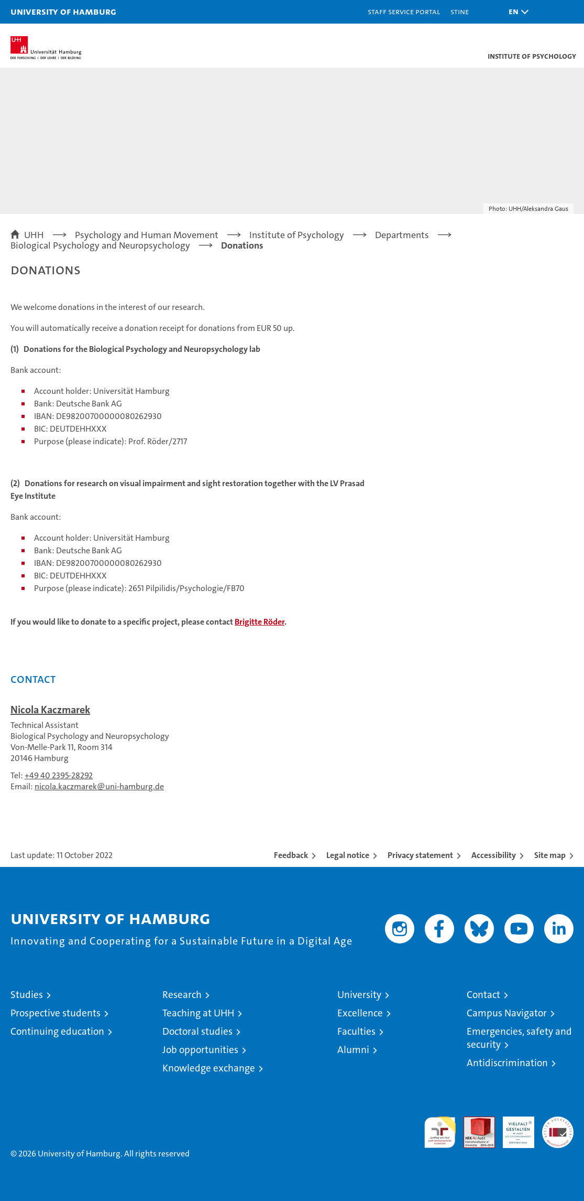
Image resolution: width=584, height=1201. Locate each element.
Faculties (356, 1031)
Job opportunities (200, 1049)
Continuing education (57, 1031)
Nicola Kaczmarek (50, 709)
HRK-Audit (513, 1128)
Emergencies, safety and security (519, 1038)
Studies (26, 994)
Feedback (291, 855)
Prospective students (55, 1013)
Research (182, 994)
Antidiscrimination (507, 1062)
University (359, 994)
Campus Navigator (507, 1013)
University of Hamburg (63, 11)
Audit (473, 1122)
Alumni (353, 1049)
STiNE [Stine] (459, 11)
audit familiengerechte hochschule (440, 1132)
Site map (550, 855)
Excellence (360, 1013)
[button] (516, 12)
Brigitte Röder (259, 621)
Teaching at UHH (198, 1013)
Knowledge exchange (208, 1068)
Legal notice (347, 855)
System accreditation (558, 1128)
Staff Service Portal (404, 11)
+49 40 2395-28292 (59, 775)
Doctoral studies (197, 1031)
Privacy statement (420, 855)
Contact (483, 994)
